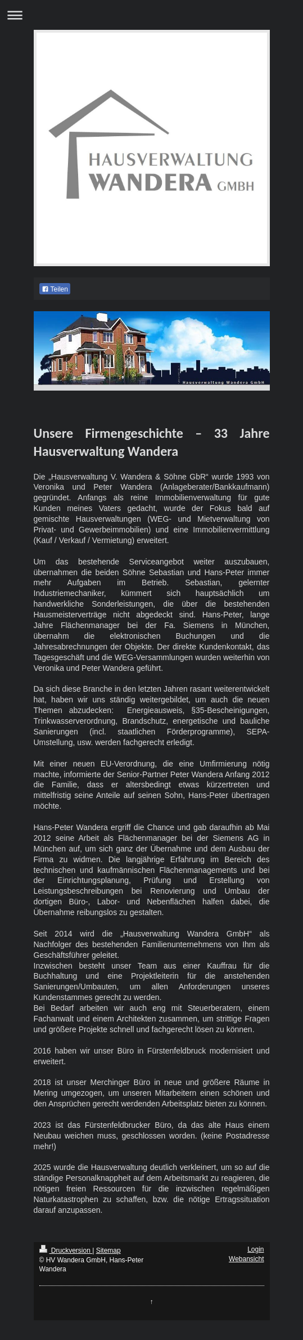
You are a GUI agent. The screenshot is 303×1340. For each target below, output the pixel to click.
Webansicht (246, 1259)
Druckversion (66, 1250)
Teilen (55, 289)
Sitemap (108, 1250)
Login (255, 1249)
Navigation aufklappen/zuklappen (151, 15)
